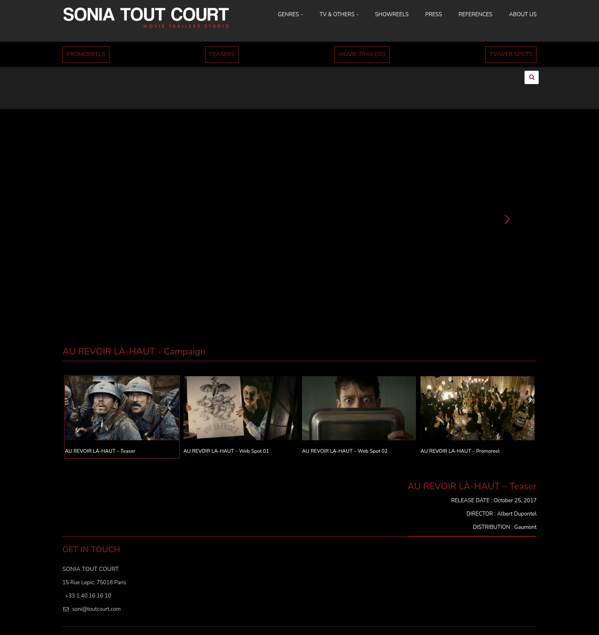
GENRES (290, 14)
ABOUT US (523, 14)
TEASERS (222, 54)
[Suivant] (507, 197)
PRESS (433, 14)
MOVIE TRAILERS (362, 54)
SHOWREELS (392, 14)
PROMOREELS (86, 54)
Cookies (523, 618)
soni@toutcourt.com (96, 588)
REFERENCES (476, 14)
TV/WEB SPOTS (511, 54)
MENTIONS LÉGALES (480, 618)
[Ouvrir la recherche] (532, 77)
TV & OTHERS (338, 14)
